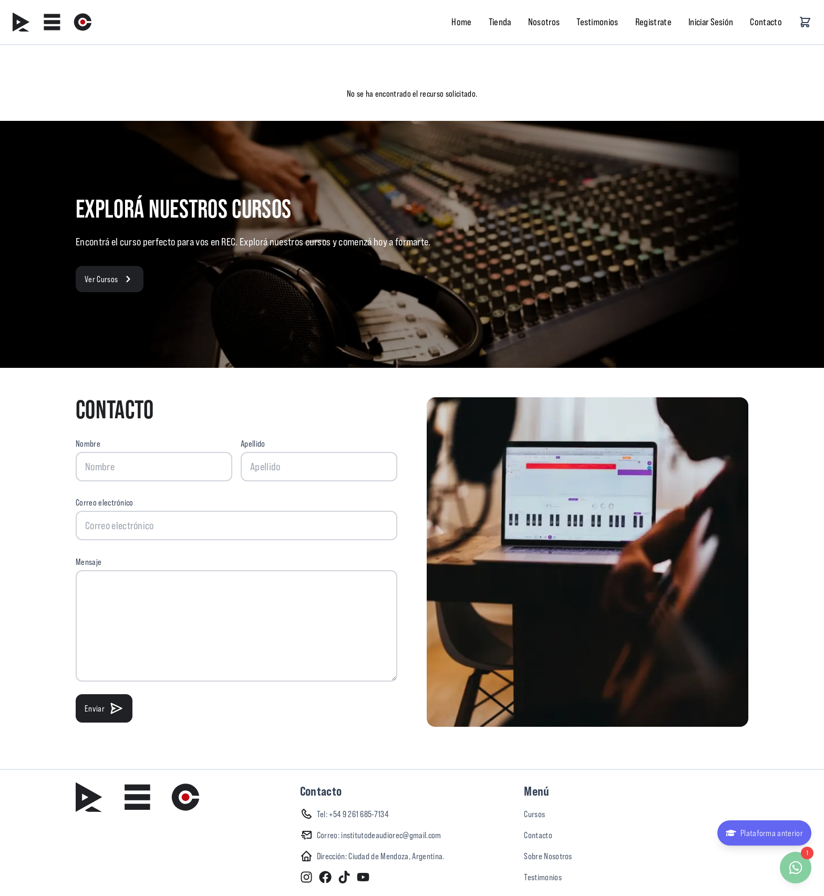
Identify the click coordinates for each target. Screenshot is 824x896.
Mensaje (88, 562)
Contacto (766, 21)
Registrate (653, 21)
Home (461, 21)
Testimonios (597, 21)
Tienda (500, 21)
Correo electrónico (104, 502)
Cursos (534, 814)
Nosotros (544, 21)
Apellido (253, 443)
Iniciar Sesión (710, 21)
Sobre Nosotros (548, 856)
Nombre (88, 443)
